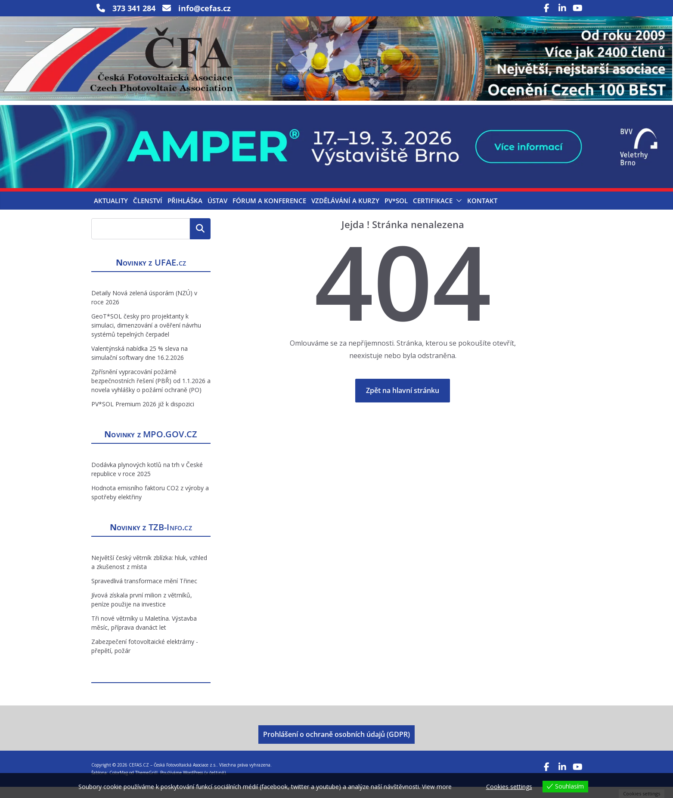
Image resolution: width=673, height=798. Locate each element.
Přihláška (184, 212)
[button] (457, 212)
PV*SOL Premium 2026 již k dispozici (142, 415)
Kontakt (482, 212)
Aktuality (111, 212)
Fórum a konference (269, 212)
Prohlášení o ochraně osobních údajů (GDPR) (336, 745)
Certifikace (433, 212)
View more (437, 787)
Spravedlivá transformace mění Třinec (144, 592)
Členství (147, 212)
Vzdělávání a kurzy (345, 212)
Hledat (200, 240)
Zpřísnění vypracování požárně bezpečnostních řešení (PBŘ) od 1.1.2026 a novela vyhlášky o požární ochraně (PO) (151, 392)
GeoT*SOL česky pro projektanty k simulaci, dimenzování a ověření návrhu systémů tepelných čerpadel (146, 336)
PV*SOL (396, 212)
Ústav (217, 212)
